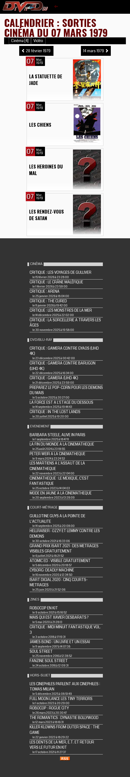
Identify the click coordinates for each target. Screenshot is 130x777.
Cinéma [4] (20, 40)
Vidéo (38, 40)
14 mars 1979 (96, 51)
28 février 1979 (36, 51)
